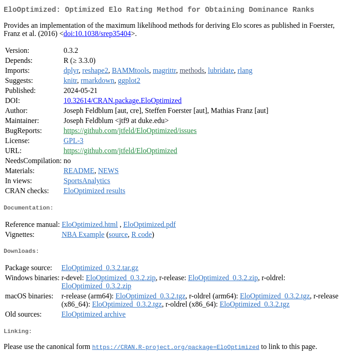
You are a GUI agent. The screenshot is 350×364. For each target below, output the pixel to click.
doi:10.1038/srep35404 (97, 35)
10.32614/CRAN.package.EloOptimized (122, 102)
